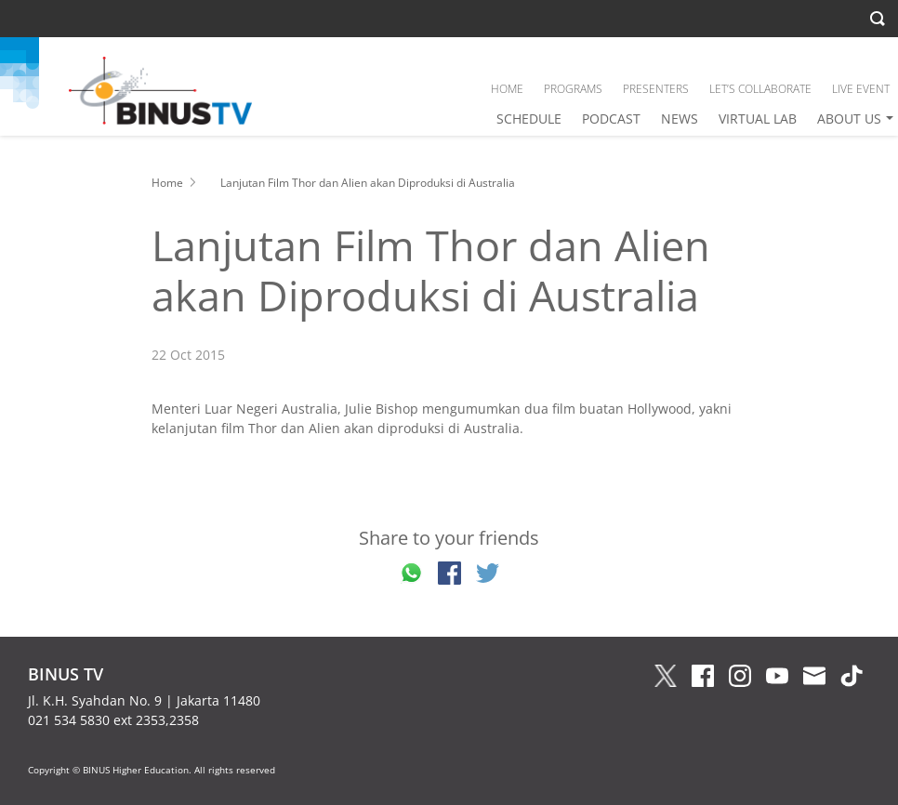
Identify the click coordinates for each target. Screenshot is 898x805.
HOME (507, 89)
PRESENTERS (656, 89)
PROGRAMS (573, 89)
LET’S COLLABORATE (760, 89)
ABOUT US (849, 118)
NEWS (679, 118)
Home (167, 183)
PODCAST (611, 118)
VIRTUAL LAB (758, 118)
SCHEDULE (528, 118)
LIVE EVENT (861, 89)
